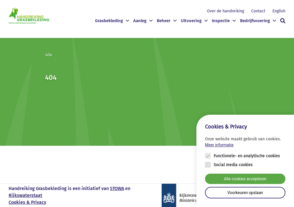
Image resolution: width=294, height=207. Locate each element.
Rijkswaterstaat (25, 195)
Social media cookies (233, 164)
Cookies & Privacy (27, 202)
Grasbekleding (109, 20)
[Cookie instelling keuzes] (245, 160)
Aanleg (139, 20)
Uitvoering (191, 20)
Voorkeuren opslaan (245, 192)
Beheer (164, 20)
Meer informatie (219, 145)
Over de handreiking (225, 11)
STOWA (117, 188)
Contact (258, 11)
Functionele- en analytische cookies (247, 156)
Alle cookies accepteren (245, 179)
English (278, 11)
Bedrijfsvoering (255, 20)
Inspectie (221, 20)
